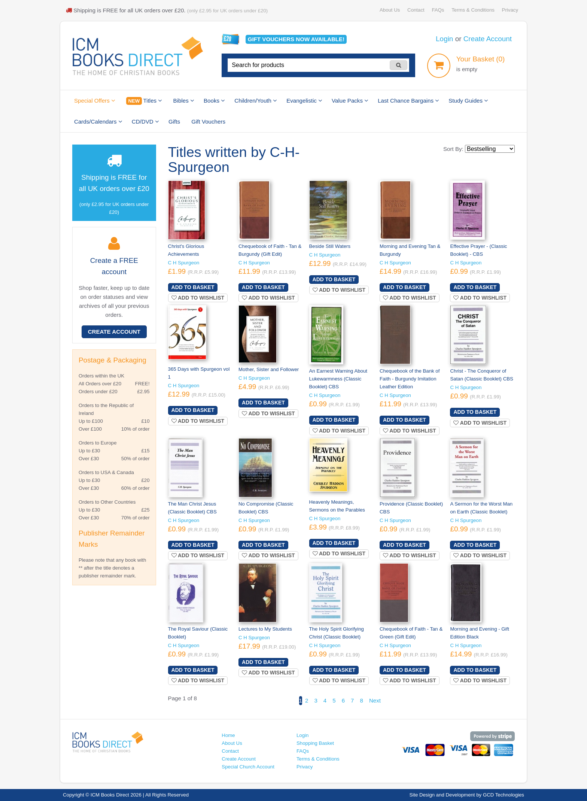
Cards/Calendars (98, 121)
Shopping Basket (315, 743)
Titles (144, 101)
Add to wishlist (198, 298)
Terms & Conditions (473, 10)
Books (214, 100)
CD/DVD (145, 121)
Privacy (510, 10)
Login (444, 39)
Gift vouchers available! (296, 39)
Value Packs (350, 100)
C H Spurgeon (184, 263)
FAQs (438, 10)
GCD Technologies (503, 795)
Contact (416, 10)
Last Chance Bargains (408, 100)
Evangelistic (304, 100)
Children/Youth (255, 100)
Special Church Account (248, 767)
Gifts (174, 121)
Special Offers (94, 100)
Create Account (487, 39)
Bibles (183, 100)
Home (228, 735)
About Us (390, 10)
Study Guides (468, 100)
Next (375, 700)
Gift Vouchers (208, 121)
